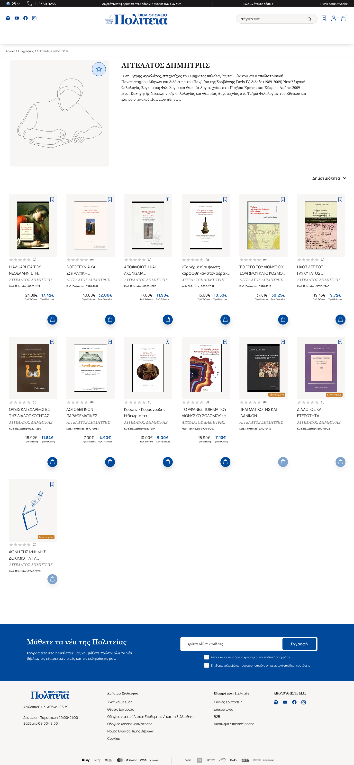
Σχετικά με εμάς (120, 702)
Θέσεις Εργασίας (120, 709)
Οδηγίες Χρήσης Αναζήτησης (129, 723)
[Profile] (334, 19)
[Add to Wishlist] (52, 199)
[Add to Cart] (52, 320)
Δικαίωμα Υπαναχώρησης (234, 723)
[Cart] (343, 19)
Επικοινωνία (223, 709)
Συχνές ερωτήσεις (228, 702)
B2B (217, 716)
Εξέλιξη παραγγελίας (334, 4)
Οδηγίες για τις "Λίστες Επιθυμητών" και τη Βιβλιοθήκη (150, 716)
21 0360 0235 (45, 3)
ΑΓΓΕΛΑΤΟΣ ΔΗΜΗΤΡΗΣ (30, 279)
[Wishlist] (324, 19)
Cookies (113, 738)
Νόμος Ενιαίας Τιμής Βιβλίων (130, 731)
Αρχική (10, 51)
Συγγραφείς (26, 51)
